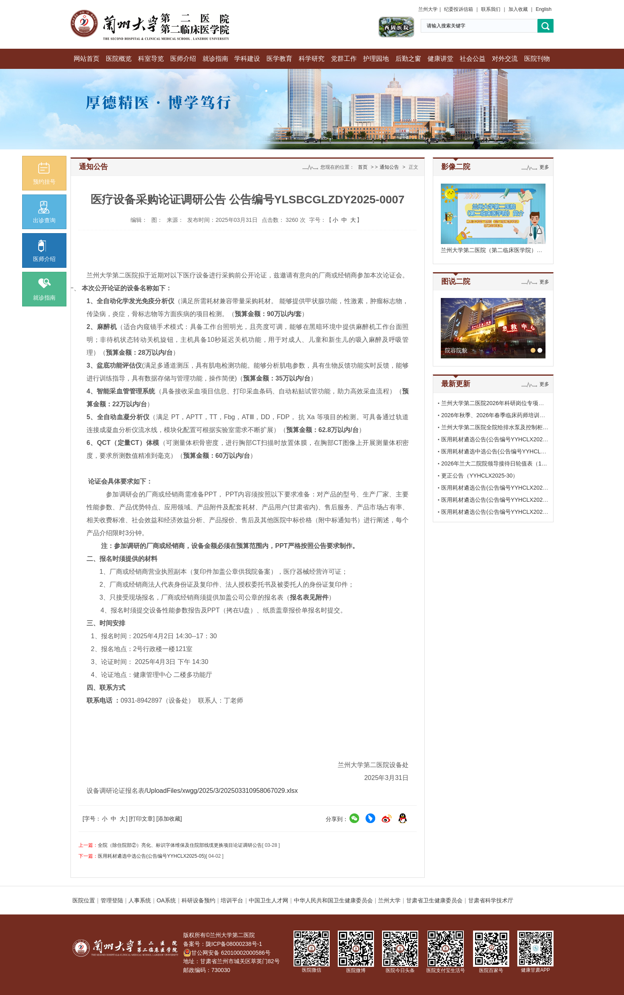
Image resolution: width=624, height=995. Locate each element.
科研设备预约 (198, 900)
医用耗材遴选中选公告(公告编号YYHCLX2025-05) (152, 856)
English (544, 9)
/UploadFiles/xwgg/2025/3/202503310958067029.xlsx (221, 790)
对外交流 (505, 58)
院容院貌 (456, 350)
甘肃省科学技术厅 (490, 900)
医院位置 (83, 900)
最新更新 (455, 384)
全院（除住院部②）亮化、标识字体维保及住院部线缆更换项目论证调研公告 (180, 845)
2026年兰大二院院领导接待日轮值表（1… (494, 463)
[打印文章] (142, 818)
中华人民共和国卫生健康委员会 (333, 900)
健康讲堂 (440, 58)
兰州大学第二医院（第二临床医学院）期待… (497, 250)
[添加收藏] (169, 818)
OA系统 (166, 900)
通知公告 (389, 167)
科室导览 (151, 58)
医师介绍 (183, 58)
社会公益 (473, 58)
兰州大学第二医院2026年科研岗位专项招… (495, 403)
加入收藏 (518, 9)
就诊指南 (215, 58)
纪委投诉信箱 (458, 9)
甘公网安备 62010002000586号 (227, 953)
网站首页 (86, 58)
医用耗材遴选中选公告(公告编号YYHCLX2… (497, 451)
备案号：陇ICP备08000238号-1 (222, 944)
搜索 (545, 26)
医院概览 (119, 58)
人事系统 (139, 900)
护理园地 (376, 58)
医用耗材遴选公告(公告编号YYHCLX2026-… (497, 439)
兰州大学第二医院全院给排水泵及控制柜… (494, 427)
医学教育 (279, 58)
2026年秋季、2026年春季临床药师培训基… (496, 415)
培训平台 (232, 900)
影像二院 (455, 167)
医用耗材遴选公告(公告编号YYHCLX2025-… (497, 487)
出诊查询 (44, 212)
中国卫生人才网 (268, 900)
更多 (544, 167)
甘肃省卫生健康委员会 (434, 900)
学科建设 (247, 58)
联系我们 (490, 9)
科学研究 (311, 58)
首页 (363, 167)
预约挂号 (44, 173)
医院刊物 (537, 58)
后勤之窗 (408, 58)
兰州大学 (428, 9)
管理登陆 (112, 900)
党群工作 (344, 58)
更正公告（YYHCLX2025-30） (479, 475)
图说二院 (455, 281)
